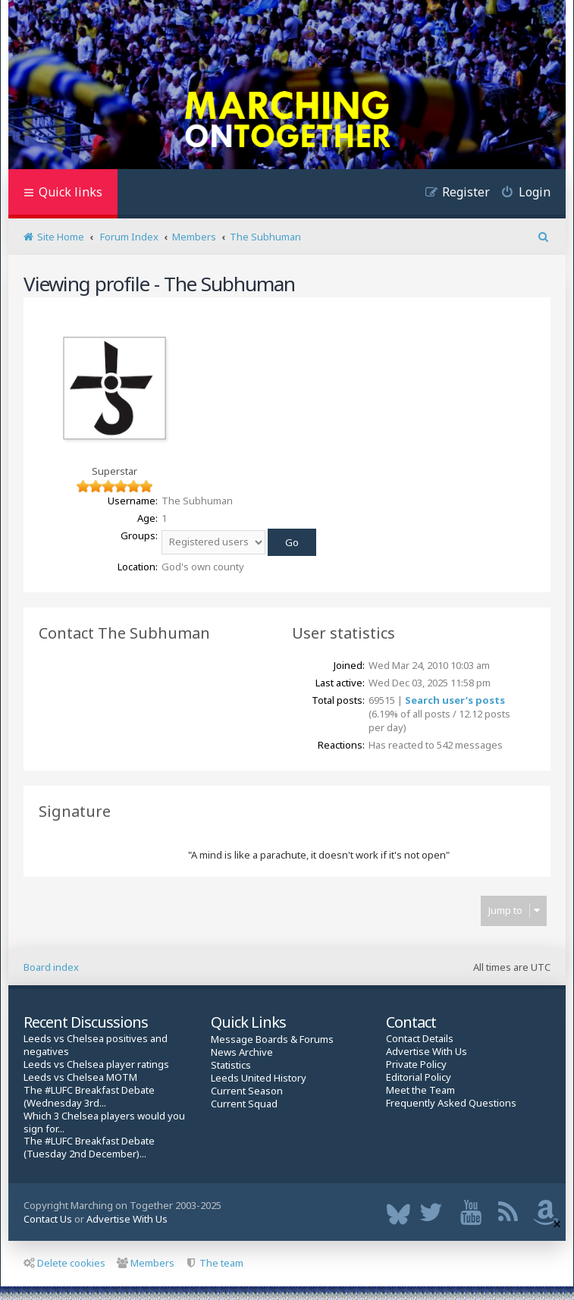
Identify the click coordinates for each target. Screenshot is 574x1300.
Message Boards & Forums (272, 1039)
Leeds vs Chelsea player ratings (96, 1064)
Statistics (231, 1065)
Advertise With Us (426, 1051)
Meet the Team (420, 1090)
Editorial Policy (418, 1077)
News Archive (242, 1052)
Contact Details (419, 1038)
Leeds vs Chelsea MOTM (80, 1077)
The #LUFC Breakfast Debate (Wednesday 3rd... (89, 1097)
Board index (51, 967)
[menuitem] (520, 193)
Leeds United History (258, 1078)
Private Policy (416, 1064)
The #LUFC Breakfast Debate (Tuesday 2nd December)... (89, 1147)
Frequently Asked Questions (451, 1103)
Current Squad (244, 1103)
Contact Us (48, 1219)
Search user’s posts (455, 700)
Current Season (247, 1091)
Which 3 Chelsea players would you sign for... (104, 1122)
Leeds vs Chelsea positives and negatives (96, 1045)
